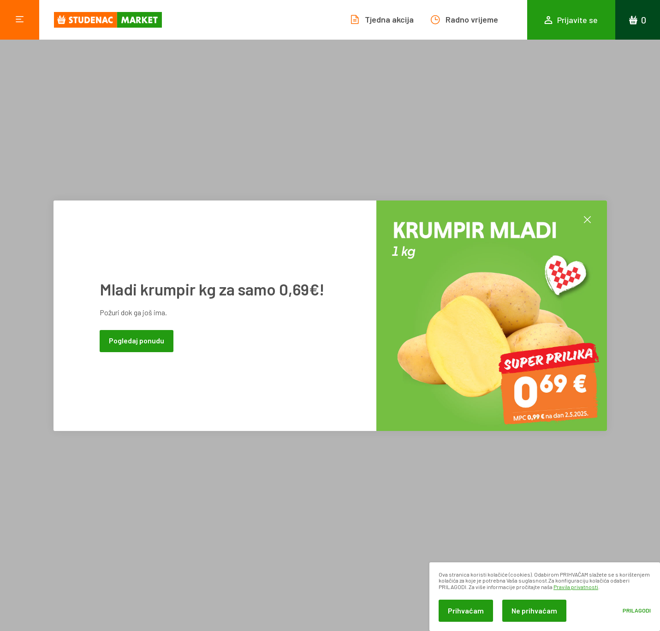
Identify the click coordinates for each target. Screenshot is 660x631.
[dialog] (544, 596)
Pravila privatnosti (575, 587)
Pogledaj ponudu (136, 340)
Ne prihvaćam (534, 610)
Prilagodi (637, 610)
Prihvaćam (466, 610)
